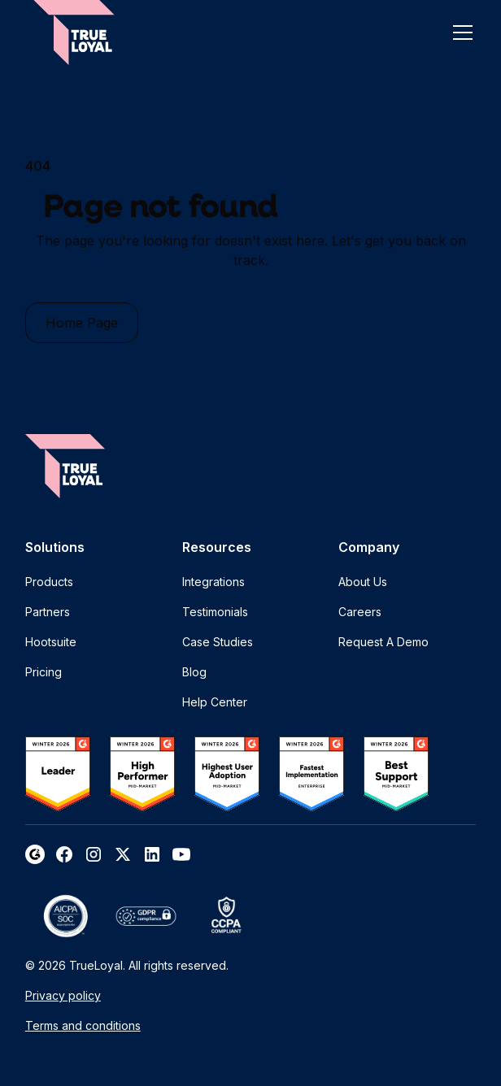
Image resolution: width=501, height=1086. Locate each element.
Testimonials (215, 612)
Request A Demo (383, 642)
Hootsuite (50, 642)
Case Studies (217, 642)
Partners (47, 612)
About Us (362, 582)
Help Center (214, 702)
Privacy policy (63, 995)
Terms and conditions (83, 1025)
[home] (74, 32)
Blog (194, 672)
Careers (359, 612)
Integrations (213, 582)
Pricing (43, 672)
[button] (459, 32)
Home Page (82, 323)
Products (49, 582)
